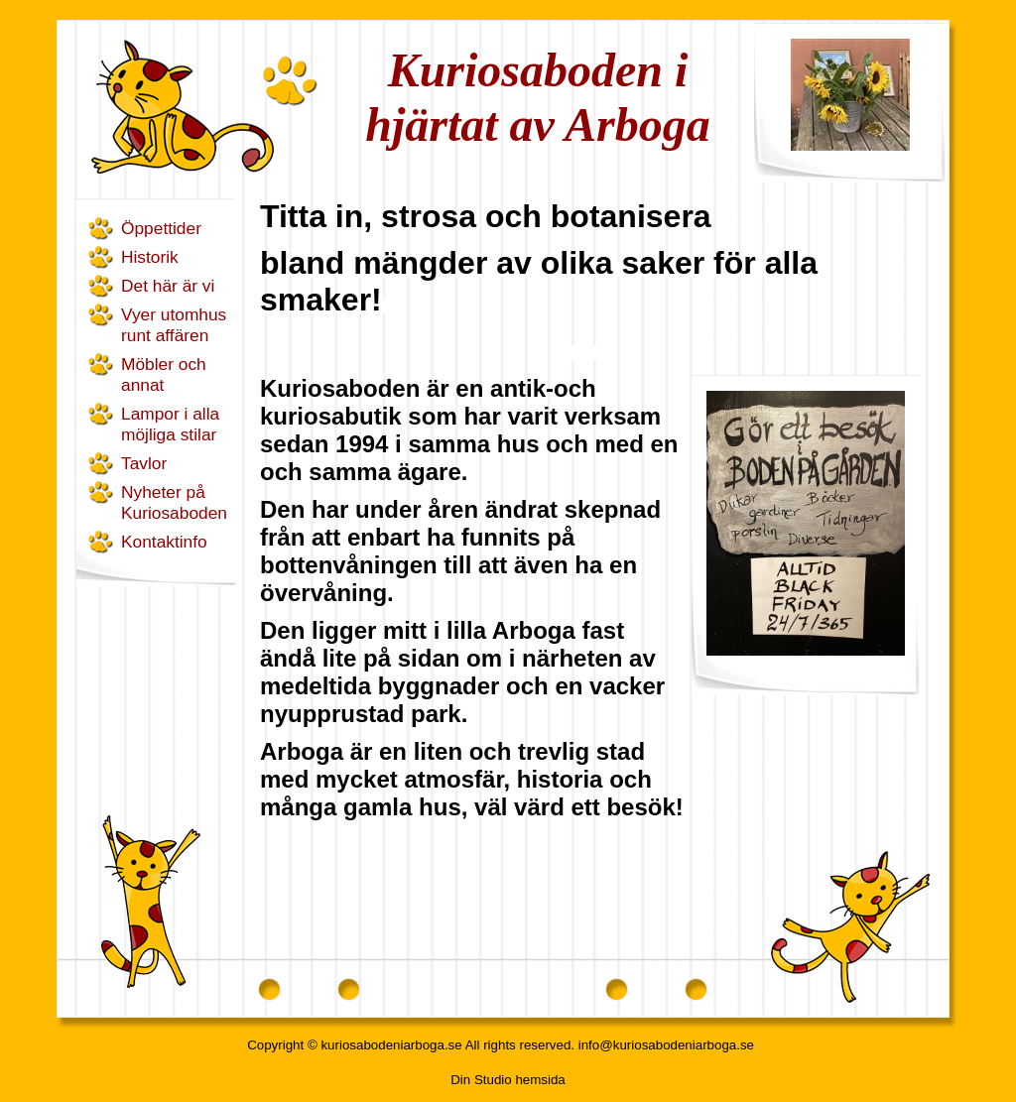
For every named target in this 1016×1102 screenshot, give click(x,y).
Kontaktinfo (164, 541)
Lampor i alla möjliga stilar (170, 424)
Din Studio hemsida (508, 1079)
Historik (150, 257)
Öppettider (161, 228)
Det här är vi (167, 286)
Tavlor (144, 463)
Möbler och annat (163, 374)
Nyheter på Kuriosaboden (174, 502)
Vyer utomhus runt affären (173, 325)
